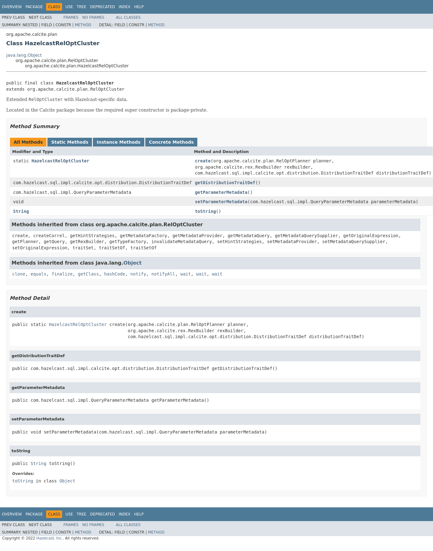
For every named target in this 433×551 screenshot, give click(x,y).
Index (125, 7)
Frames (71, 17)
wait (185, 273)
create (203, 160)
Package (34, 7)
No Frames (93, 17)
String (21, 211)
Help (139, 7)
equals (38, 273)
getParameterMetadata (221, 192)
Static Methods (69, 142)
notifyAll (163, 273)
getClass (88, 273)
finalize (61, 273)
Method (83, 25)
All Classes (128, 17)
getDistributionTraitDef (225, 182)
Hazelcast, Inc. (49, 538)
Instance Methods (118, 142)
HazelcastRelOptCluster (60, 160)
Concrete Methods (171, 142)
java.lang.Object (24, 55)
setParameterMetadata (221, 201)
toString (205, 211)
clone (18, 273)
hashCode (114, 273)
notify (138, 273)
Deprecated (102, 7)
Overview (12, 7)
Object (132, 263)
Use (69, 7)
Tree (81, 7)
